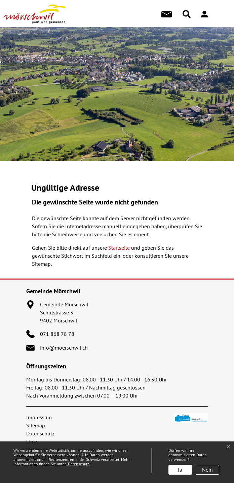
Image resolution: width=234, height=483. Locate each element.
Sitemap (35, 425)
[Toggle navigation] (223, 14)
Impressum (39, 417)
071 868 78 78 (57, 333)
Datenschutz (40, 433)
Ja (180, 469)
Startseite (119, 247)
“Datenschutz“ (78, 463)
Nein (207, 469)
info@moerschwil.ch (64, 347)
